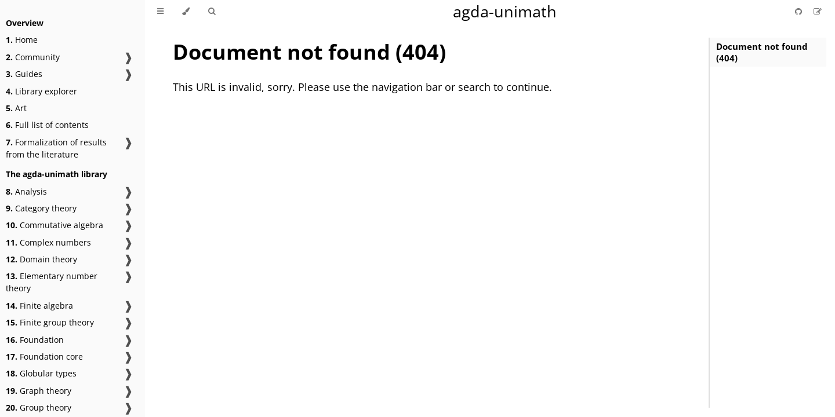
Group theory (38, 407)
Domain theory (41, 259)
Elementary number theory (51, 282)
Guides (24, 73)
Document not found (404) (762, 52)
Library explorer (41, 91)
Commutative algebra (54, 225)
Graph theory (38, 390)
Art (16, 108)
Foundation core (44, 356)
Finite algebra (39, 305)
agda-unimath (505, 11)
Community (33, 57)
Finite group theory (50, 322)
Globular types (41, 373)
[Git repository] (799, 11)
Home (22, 39)
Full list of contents (47, 124)
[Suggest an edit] (817, 11)
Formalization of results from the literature (56, 148)
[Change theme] (186, 11)
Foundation (35, 339)
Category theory (41, 208)
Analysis (26, 191)
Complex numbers (48, 242)
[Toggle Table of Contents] (160, 11)
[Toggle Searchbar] (211, 11)
